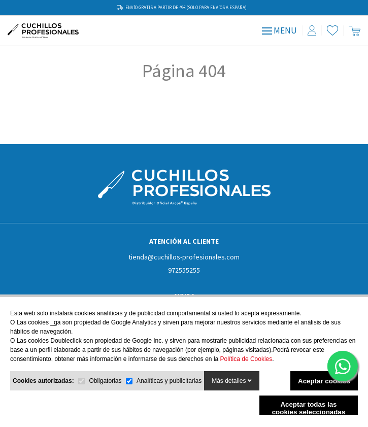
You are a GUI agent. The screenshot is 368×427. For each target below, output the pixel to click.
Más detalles (232, 380)
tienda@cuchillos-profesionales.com (184, 256)
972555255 (184, 270)
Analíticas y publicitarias (169, 380)
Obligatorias (105, 380)
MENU (279, 30)
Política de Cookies (246, 359)
